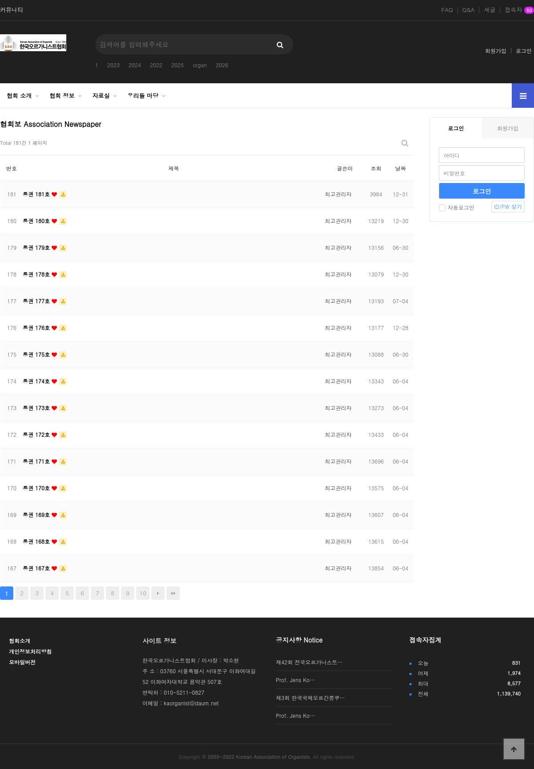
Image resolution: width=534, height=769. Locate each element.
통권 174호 (37, 381)
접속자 (519, 10)
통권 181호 (37, 194)
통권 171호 (37, 461)
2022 (156, 65)
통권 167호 (37, 568)
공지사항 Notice (299, 639)
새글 (489, 10)
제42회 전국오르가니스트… (309, 662)
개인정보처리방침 (30, 651)
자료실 (101, 95)
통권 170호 (37, 488)
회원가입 (495, 50)
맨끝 (173, 593)
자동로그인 (456, 207)
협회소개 (19, 640)
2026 (222, 65)
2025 (177, 65)
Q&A (468, 10)
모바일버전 (22, 662)
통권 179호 (37, 247)
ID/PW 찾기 (508, 206)
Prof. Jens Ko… (295, 680)
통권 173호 (37, 407)
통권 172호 (37, 434)
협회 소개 (19, 95)
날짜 (400, 168)
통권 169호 (37, 514)
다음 (158, 593)
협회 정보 (61, 95)
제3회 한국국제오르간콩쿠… (310, 697)
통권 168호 (37, 541)
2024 (135, 65)
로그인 (524, 50)
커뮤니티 (11, 10)
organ (200, 65)
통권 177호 (37, 301)
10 (143, 593)
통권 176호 (37, 327)
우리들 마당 (143, 95)
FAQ (447, 10)
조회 (376, 168)
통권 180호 (37, 220)
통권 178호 (37, 274)
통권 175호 (37, 354)
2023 (113, 65)
